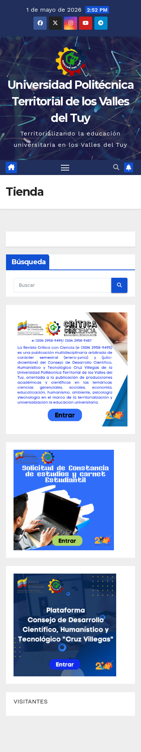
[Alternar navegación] (65, 167)
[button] (116, 167)
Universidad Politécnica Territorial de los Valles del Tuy (70, 101)
